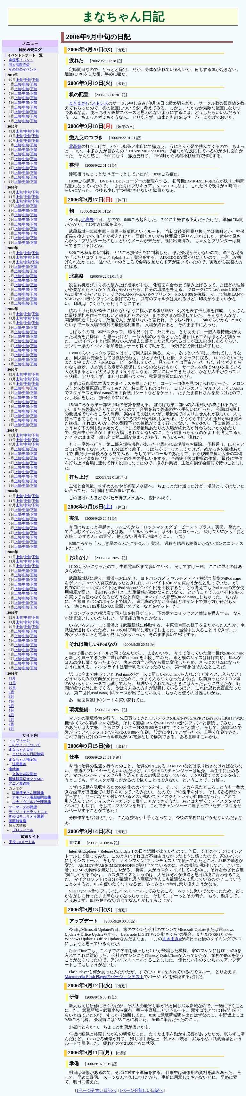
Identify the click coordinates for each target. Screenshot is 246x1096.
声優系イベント (21, 60)
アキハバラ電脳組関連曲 (31, 797)
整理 (74, 165)
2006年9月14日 (85, 831)
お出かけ (78, 557)
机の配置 (78, 94)
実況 (74, 518)
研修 (74, 996)
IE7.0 (74, 842)
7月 (11, 701)
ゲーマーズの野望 (23, 807)
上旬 (19, 79)
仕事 (74, 757)
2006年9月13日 (85, 909)
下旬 (35, 79)
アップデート (83, 920)
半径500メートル (22, 842)
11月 (12, 683)
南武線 (14, 769)
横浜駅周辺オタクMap (26, 779)
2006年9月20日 (85, 49)
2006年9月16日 (85, 507)
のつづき (86, 137)
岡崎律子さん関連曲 (28, 793)
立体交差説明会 (24, 774)
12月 (12, 678)
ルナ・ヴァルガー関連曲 (31, 802)
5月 (11, 710)
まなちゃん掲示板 (23, 759)
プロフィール (22, 830)
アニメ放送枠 (19, 783)
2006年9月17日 (85, 200)
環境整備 (78, 709)
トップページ (19, 740)
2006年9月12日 (85, 985)
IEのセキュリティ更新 (26, 816)
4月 (11, 715)
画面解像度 (17, 821)
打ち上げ (78, 477)
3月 (11, 719)
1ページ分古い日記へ (96, 1090)
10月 (12, 687)
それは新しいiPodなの (93, 644)
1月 (11, 728)
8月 (11, 696)
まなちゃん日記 (21, 749)
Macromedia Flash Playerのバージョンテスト (104, 976)
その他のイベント (23, 69)
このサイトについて (24, 745)
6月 (11, 706)
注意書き (19, 764)
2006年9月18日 (85, 126)
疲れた (76, 60)
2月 (11, 724)
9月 (11, 692)
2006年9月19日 (85, 83)
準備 (74, 1063)
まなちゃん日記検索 (28, 754)
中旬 (27, 79)
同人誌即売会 (19, 64)
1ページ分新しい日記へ (141, 1090)
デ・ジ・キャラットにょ (28, 812)
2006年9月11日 (85, 1053)
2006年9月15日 (85, 746)
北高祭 (75, 146)
